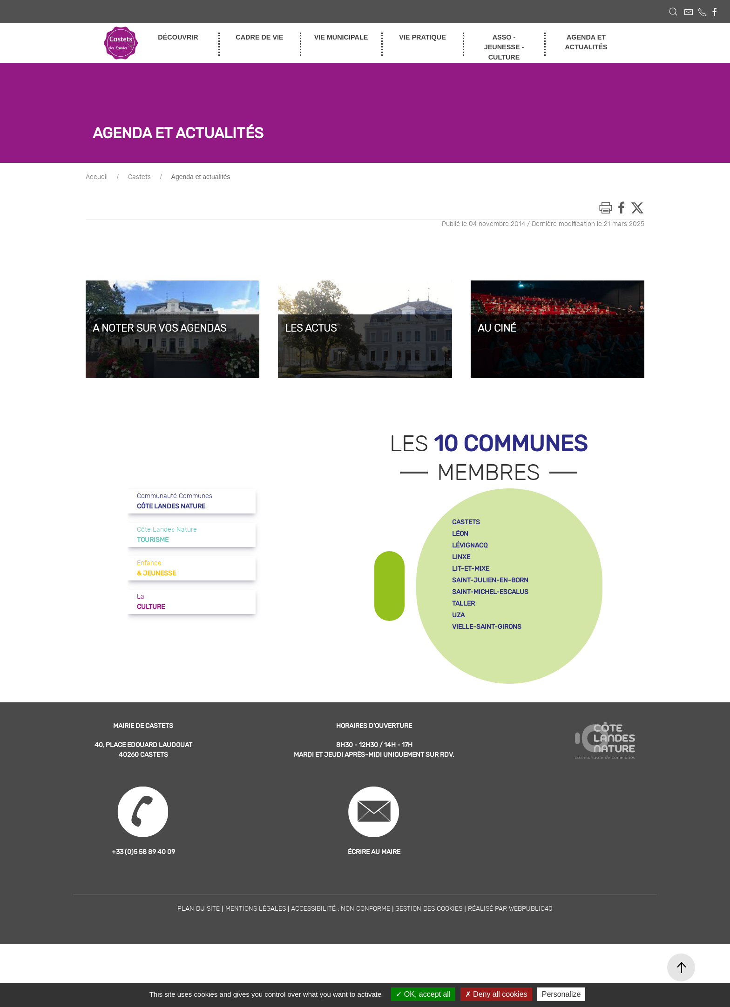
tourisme (616, 98)
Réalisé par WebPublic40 (510, 971)
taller (463, 666)
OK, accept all (423, 994)
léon (460, 596)
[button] (673, 11)
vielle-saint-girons (486, 690)
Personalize (561, 994)
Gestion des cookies (428, 971)
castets (466, 585)
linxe (461, 620)
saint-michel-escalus (490, 655)
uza (458, 678)
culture (616, 84)
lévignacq (469, 608)
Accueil (97, 240)
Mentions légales (255, 971)
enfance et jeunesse (616, 70)
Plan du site (198, 971)
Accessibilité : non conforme (340, 971)
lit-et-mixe (470, 631)
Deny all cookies (496, 994)
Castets (139, 240)
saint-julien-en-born (490, 643)
